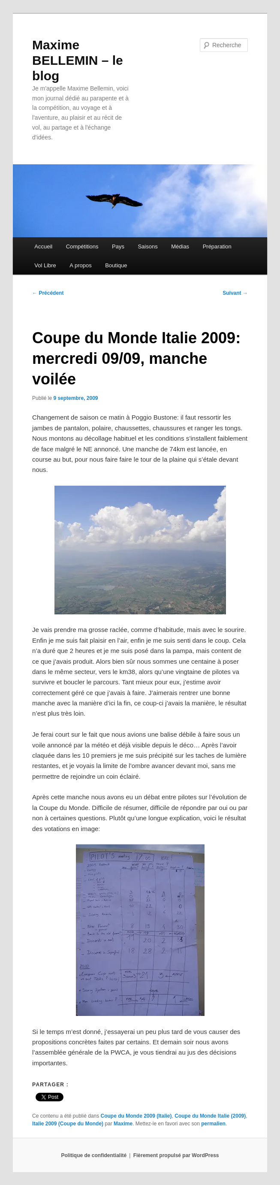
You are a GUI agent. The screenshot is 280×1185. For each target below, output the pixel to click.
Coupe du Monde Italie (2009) (210, 1116)
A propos (80, 265)
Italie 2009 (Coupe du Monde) (67, 1124)
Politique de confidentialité (94, 1155)
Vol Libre (45, 265)
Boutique (116, 265)
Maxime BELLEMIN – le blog (77, 60)
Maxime (123, 1124)
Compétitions (82, 246)
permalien (213, 1124)
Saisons (147, 246)
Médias (180, 246)
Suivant (235, 293)
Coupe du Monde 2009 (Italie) (136, 1116)
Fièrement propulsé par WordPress (176, 1155)
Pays (118, 246)
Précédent (47, 293)
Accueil (43, 246)
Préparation (217, 246)
